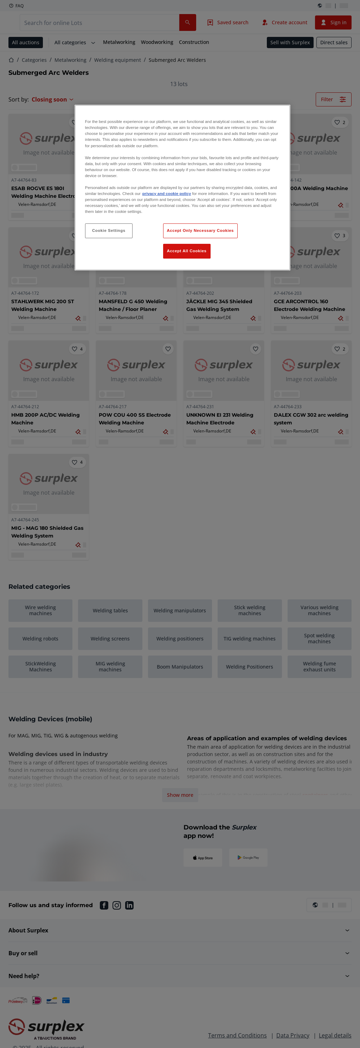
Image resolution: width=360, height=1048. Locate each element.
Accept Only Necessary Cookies (200, 230)
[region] (182, 188)
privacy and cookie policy (166, 193)
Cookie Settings (109, 230)
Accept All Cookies (187, 251)
